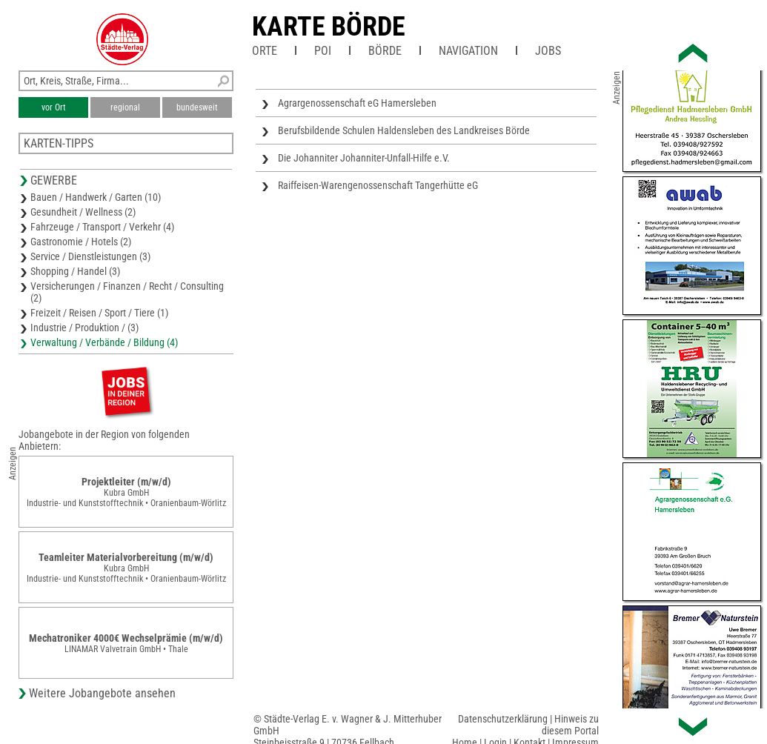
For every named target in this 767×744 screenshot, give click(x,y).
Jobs (548, 51)
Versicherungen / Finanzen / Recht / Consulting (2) (127, 292)
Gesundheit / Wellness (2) (83, 212)
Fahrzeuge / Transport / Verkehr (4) (102, 227)
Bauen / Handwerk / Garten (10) (95, 197)
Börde (385, 51)
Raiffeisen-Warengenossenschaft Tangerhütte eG (378, 185)
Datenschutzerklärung (503, 719)
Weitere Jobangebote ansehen (102, 693)
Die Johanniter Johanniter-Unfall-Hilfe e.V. (364, 158)
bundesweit (197, 107)
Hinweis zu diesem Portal (570, 725)
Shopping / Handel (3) (75, 271)
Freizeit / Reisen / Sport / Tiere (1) (99, 313)
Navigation (468, 51)
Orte (264, 51)
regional (125, 107)
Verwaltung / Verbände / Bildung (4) (104, 342)
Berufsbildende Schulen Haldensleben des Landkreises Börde (404, 130)
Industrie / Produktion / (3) (84, 327)
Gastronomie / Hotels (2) (80, 242)
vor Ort (53, 107)
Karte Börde (328, 26)
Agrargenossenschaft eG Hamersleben (357, 103)
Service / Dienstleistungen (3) (90, 256)
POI (322, 51)
